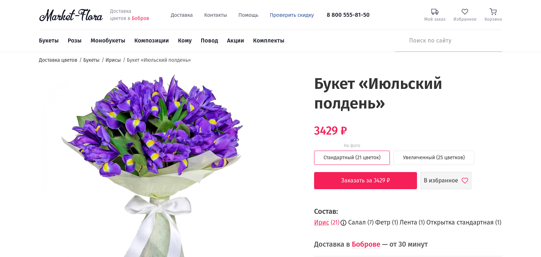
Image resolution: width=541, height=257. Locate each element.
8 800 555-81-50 (348, 14)
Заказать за (371, 180)
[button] (288, 87)
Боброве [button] (366, 244)
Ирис (321, 222)
